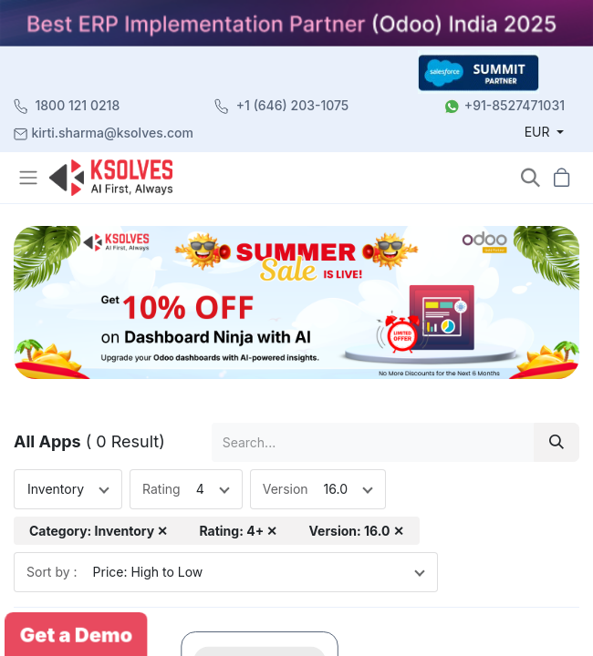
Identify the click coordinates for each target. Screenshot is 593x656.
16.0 (336, 489)
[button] (530, 178)
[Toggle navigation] (30, 177)
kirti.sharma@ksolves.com (112, 132)
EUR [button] (539, 131)
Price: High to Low (148, 571)
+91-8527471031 (514, 105)
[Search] (556, 442)
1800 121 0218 (78, 105)
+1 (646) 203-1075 (292, 105)
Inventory (55, 489)
